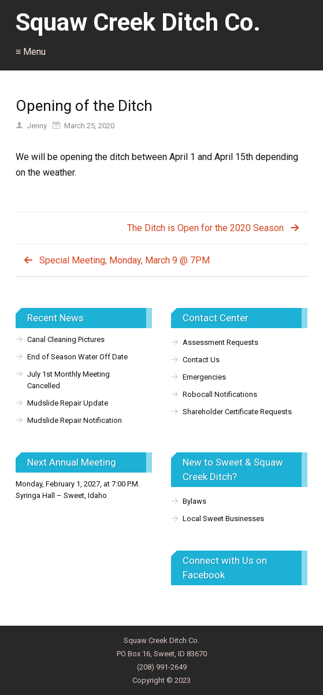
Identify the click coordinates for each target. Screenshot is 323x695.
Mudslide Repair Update (67, 403)
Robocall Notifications (220, 394)
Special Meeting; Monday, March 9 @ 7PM (124, 260)
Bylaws (194, 501)
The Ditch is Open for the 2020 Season (205, 227)
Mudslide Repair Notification (74, 420)
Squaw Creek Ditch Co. (138, 22)
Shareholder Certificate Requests (237, 411)
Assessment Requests (220, 342)
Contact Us (201, 359)
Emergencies (204, 377)
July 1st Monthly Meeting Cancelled (68, 380)
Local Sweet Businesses (223, 518)
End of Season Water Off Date (77, 356)
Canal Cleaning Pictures (66, 339)
